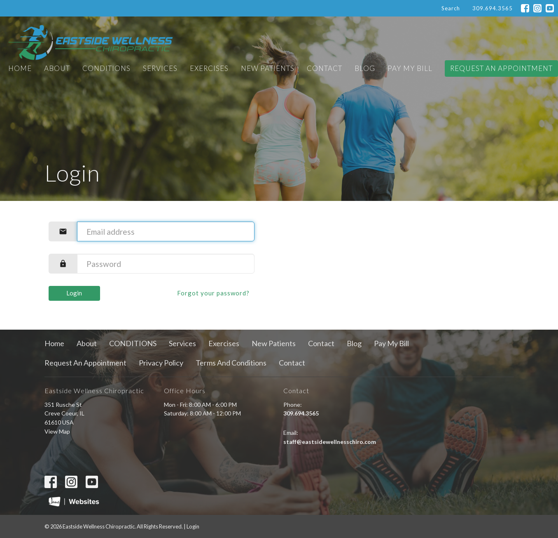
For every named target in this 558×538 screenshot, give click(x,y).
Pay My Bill (410, 68)
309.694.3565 (492, 8)
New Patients (267, 68)
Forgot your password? (213, 293)
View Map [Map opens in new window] (57, 431)
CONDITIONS (106, 68)
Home (20, 68)
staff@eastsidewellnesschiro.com (329, 441)
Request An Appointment (501, 68)
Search (450, 8)
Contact (324, 68)
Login (74, 293)
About (57, 68)
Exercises (209, 68)
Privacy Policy (161, 362)
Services (160, 68)
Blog (365, 68)
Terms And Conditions (231, 362)
